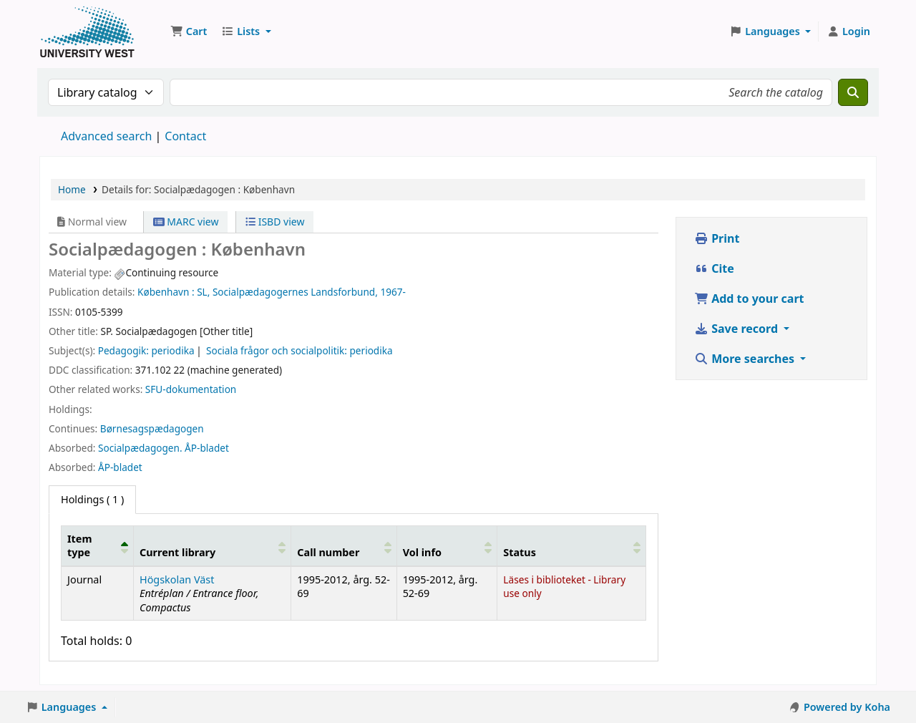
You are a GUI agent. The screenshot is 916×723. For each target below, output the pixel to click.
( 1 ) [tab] (92, 499)
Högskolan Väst (177, 579)
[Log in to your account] (848, 31)
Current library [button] (177, 552)
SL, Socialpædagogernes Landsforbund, (287, 292)
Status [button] (519, 552)
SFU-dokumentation (190, 389)
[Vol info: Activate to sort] (446, 545)
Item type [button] (79, 545)
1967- (392, 292)
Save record (737, 328)
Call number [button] (328, 552)
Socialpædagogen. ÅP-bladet (163, 448)
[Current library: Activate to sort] (212, 545)
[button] (189, 31)
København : (166, 292)
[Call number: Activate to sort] (343, 545)
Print (716, 238)
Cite (714, 268)
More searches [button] (745, 359)
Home (72, 189)
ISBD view (274, 221)
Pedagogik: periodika (146, 350)
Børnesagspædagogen (152, 428)
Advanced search (106, 136)
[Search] (853, 92)
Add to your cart (749, 298)
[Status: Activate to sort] (571, 545)
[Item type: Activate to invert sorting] (98, 545)
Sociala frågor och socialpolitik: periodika (299, 350)
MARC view (186, 221)
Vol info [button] (422, 552)
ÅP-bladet (120, 467)
